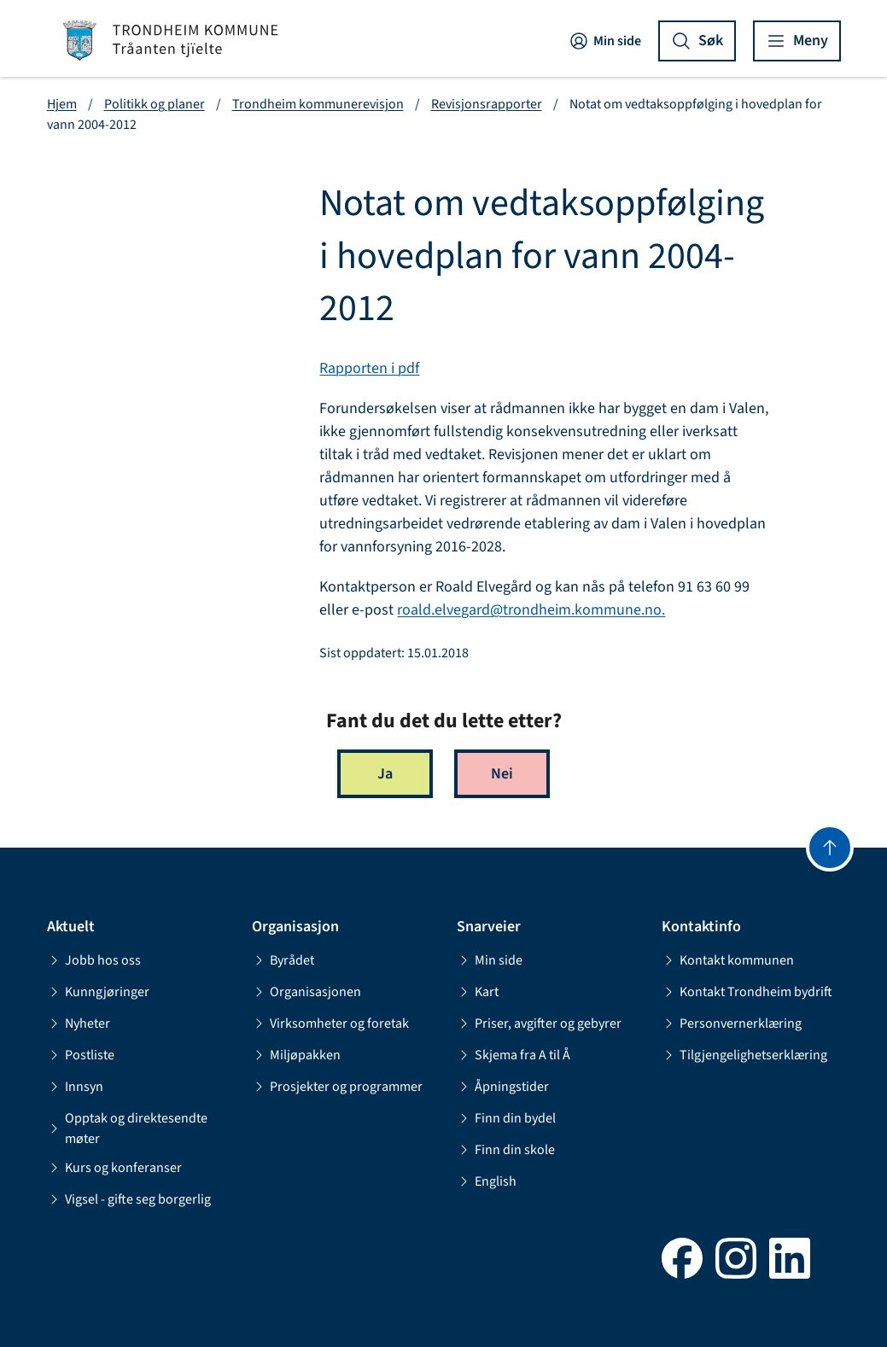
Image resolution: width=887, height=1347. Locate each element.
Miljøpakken (296, 1055)
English (486, 1181)
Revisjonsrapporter (486, 104)
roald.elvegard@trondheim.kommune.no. (531, 610)
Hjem (62, 104)
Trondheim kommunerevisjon (318, 104)
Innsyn (75, 1086)
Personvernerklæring (732, 1023)
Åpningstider (503, 1086)
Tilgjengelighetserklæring (744, 1055)
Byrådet (283, 960)
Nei (502, 773)
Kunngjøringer (98, 992)
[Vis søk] (697, 40)
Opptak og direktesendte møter (127, 1128)
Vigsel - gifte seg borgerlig (129, 1199)
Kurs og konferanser (114, 1167)
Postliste (80, 1055)
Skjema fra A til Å (513, 1055)
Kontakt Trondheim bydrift (747, 992)
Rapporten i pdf (369, 368)
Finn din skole (506, 1149)
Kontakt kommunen (728, 960)
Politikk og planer (154, 104)
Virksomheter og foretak (330, 1023)
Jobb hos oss (94, 960)
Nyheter (78, 1023)
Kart (478, 992)
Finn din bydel (506, 1118)
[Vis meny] (797, 40)
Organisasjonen (306, 992)
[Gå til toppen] (830, 848)
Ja (385, 773)
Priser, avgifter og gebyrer (539, 1023)
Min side (605, 41)
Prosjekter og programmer (337, 1086)
